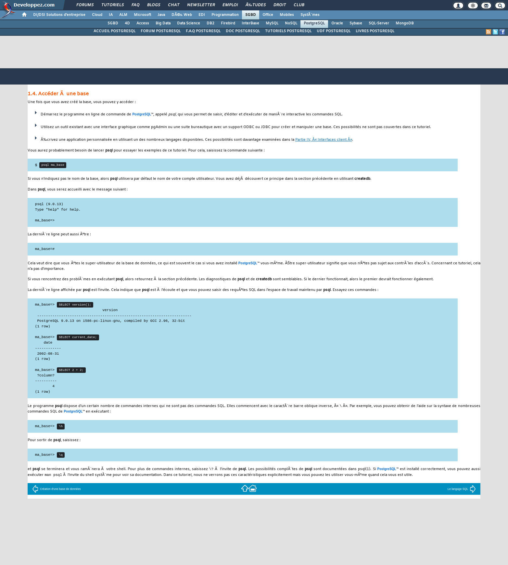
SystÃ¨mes (310, 15)
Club (299, 5)
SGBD (250, 15)
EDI (201, 15)
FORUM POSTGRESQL (161, 31)
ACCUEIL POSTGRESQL (114, 31)
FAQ (135, 5)
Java (161, 15)
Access (142, 23)
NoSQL (291, 23)
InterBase (250, 23)
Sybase (355, 23)
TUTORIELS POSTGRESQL (288, 31)
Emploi (230, 5)
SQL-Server (379, 23)
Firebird (228, 23)
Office (267, 15)
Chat (173, 5)
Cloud (97, 15)
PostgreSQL (314, 23)
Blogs (153, 5)
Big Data (163, 23)
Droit (279, 5)
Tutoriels (112, 5)
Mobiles (287, 15)
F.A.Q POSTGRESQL (203, 31)
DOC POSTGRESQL (243, 31)
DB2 (210, 23)
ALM (123, 15)
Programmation (225, 15)
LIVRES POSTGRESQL (375, 31)
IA (111, 15)
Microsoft (142, 15)
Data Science (188, 23)
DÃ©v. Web (181, 15)
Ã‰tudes (255, 5)
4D (127, 23)
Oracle (337, 23)
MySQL (272, 23)
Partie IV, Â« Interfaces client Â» (323, 140)
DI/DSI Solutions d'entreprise (59, 15)
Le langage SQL (462, 491)
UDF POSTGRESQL (333, 31)
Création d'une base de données (56, 491)
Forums (85, 5)
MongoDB (405, 23)
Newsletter (200, 5)
